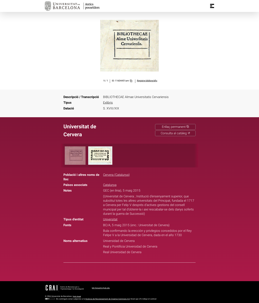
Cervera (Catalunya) (116, 175)
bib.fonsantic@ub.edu (101, 288)
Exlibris (108, 102)
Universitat (110, 219)
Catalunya (109, 185)
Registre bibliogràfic (147, 80)
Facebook (119, 271)
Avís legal (77, 296)
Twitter (127, 271)
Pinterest (136, 271)
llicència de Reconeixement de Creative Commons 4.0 (107, 299)
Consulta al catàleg (175, 133)
